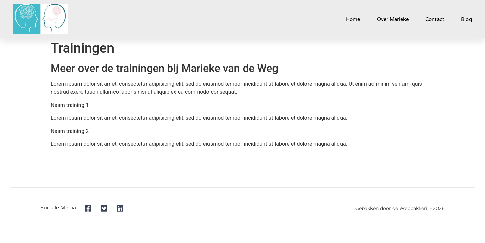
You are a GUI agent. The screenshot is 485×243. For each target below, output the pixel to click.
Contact (434, 19)
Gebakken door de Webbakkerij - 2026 (400, 208)
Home (353, 19)
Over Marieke (393, 19)
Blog (466, 19)
